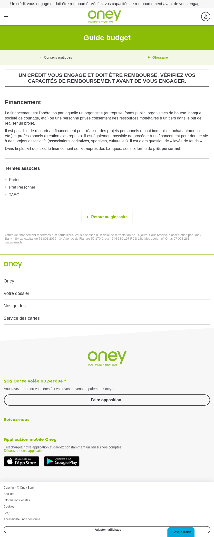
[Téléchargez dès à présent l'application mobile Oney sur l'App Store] (21, 461)
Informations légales (17, 500)
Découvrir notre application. (24, 451)
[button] (181, 532)
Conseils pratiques (58, 57)
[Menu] (6, 16)
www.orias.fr (13, 242)
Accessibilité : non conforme (22, 519)
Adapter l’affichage (108, 529)
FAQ (7, 513)
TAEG (14, 195)
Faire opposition (106, 400)
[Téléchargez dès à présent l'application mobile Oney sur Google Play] (61, 461)
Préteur (15, 180)
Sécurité (9, 494)
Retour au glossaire (109, 217)
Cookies (9, 506)
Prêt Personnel (22, 187)
